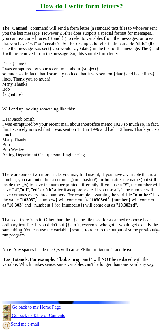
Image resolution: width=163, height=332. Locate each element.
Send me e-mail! (21, 324)
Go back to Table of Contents (33, 315)
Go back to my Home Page (31, 307)
